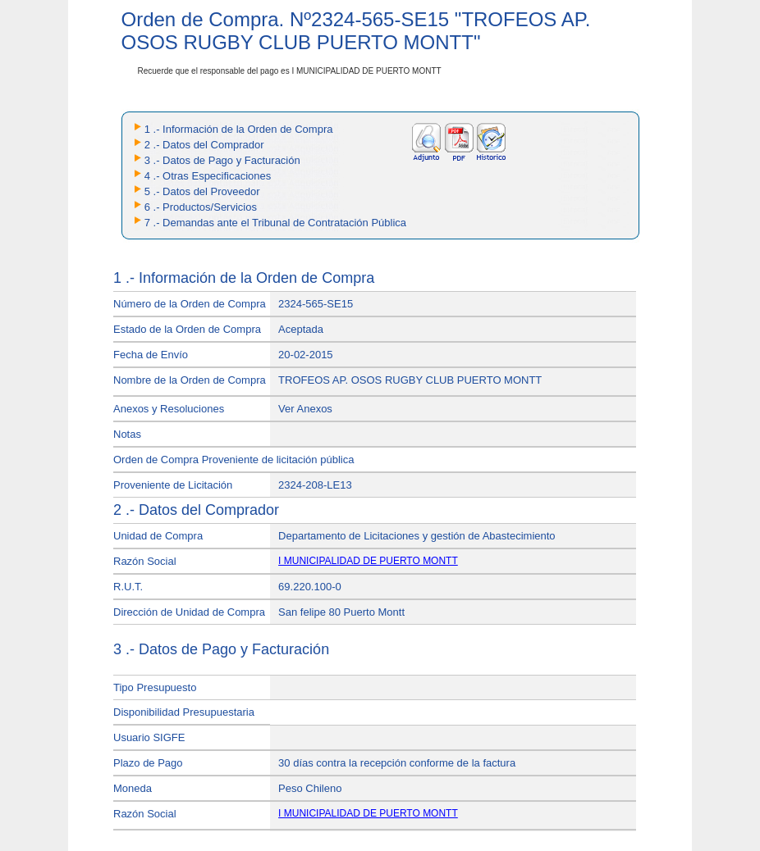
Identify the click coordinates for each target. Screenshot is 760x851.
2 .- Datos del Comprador (204, 145)
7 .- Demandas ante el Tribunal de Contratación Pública (275, 222)
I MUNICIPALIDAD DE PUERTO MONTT (368, 561)
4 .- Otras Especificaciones (208, 176)
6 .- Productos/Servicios (200, 207)
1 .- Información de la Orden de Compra (238, 129)
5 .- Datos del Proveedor (202, 191)
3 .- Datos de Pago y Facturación (222, 160)
